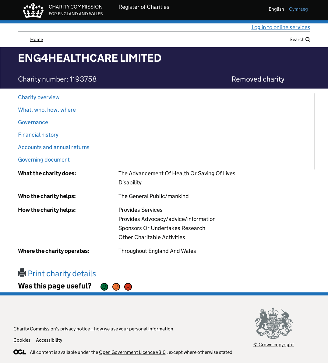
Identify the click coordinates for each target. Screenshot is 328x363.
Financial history (38, 134)
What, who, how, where (47, 109)
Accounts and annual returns (54, 147)
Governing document (44, 159)
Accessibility (49, 340)
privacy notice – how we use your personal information (116, 329)
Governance (33, 122)
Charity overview (39, 97)
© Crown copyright (273, 344)
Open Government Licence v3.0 (132, 352)
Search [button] (300, 39)
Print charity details (57, 273)
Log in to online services (281, 27)
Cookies (21, 340)
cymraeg (298, 9)
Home (36, 39)
